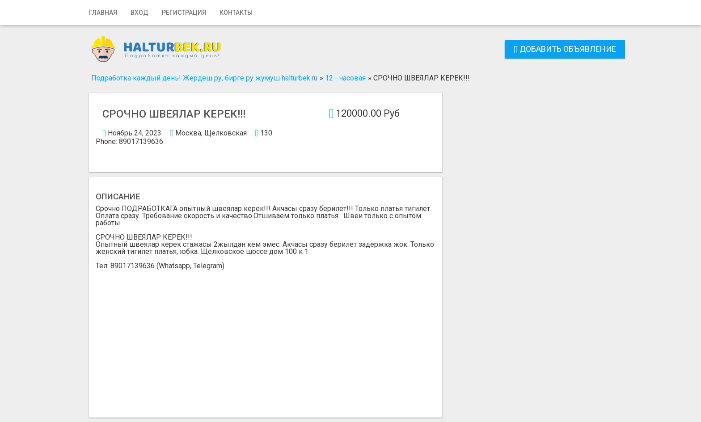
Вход (139, 12)
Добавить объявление (565, 49)
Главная (103, 12)
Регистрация (184, 12)
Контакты (236, 12)
